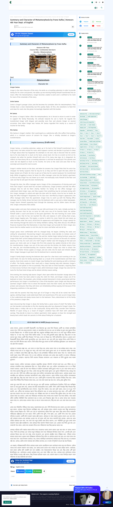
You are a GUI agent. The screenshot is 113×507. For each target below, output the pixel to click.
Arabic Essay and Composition (87, 122)
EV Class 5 (82, 149)
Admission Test (83, 113)
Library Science (83, 218)
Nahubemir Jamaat (84, 235)
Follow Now (70, 461)
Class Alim (82, 138)
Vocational (88, 263)
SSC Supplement (92, 254)
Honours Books (83, 182)
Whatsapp (38, 471)
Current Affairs (83, 141)
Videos (81, 263)
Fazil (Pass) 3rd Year (85, 163)
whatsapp (98, 21)
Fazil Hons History (84, 171)
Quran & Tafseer (97, 246)
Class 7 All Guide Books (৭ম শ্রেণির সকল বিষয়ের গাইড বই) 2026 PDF (94, 40)
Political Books (88, 240)
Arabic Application (92, 116)
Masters (91, 221)
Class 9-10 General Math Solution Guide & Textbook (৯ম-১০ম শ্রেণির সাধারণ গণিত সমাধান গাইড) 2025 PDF (94, 58)
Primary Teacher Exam (85, 243)
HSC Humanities (96, 188)
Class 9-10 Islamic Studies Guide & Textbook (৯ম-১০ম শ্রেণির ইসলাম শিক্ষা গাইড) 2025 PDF (95, 92)
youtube (99, 26)
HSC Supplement (92, 191)
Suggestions (92, 257)
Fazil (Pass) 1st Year (84, 160)
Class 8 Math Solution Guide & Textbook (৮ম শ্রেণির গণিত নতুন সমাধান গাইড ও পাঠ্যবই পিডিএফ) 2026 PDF (95, 84)
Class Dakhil (90, 138)
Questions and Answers (85, 246)
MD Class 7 (97, 227)
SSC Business (95, 249)
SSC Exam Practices (84, 251)
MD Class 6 (89, 227)
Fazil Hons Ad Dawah (93, 166)
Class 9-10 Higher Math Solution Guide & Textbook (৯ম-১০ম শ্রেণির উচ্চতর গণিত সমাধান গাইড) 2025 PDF (94, 67)
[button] (101, 7)
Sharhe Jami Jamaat (84, 249)
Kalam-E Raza (83, 205)
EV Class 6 (89, 149)
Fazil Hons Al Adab (84, 169)
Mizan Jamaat (93, 232)
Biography (82, 130)
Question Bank (96, 243)
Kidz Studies (97, 216)
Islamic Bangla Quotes (85, 196)
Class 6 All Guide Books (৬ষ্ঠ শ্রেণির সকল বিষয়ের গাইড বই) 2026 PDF (94, 74)
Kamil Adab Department (85, 207)
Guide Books (92, 177)
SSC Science (83, 254)
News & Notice (94, 235)
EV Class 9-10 (90, 152)
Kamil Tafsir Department (86, 216)
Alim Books (82, 116)
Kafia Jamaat (93, 202)
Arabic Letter (83, 125)
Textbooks (91, 260)
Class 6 (81, 136)
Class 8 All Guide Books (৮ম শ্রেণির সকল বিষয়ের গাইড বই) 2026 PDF (94, 49)
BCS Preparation (92, 127)
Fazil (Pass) (92, 158)
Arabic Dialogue (83, 119)
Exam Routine (91, 155)
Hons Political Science (94, 182)
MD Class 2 (82, 224)
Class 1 (96, 130)
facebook (86, 26)
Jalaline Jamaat (92, 199)
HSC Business (94, 185)
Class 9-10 (99, 136)
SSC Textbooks (83, 257)
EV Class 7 (96, 149)
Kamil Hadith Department (86, 213)
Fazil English (83, 166)
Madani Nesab (83, 221)
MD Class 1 (97, 221)
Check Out (12, 498)
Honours (96, 180)
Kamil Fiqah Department (86, 210)
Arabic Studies (91, 125)
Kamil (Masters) (93, 205)
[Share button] (44, 471)
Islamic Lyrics (83, 199)
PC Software (99, 238)
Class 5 (98, 133)
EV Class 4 (98, 147)
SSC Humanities (95, 251)
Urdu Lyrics (99, 260)
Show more (72, 485)
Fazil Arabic (94, 163)
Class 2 (81, 133)
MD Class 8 (82, 229)
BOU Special (90, 130)
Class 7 (87, 136)
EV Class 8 (82, 152)
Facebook (21, 471)
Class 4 (92, 133)
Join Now (71, 34)
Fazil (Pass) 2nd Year (97, 160)
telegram (86, 21)
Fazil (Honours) (83, 158)
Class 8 (92, 136)
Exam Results (83, 155)
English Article (18, 17)
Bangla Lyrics (83, 127)
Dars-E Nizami (93, 144)
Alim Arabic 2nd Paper (94, 113)
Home (11, 17)
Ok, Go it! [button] (7, 502)
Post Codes (97, 240)
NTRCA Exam (83, 238)
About (67, 504)
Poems (81, 240)
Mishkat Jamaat (84, 232)
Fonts (99, 174)
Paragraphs (90, 238)
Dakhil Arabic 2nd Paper (95, 141)
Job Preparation (83, 202)
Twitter (30, 471)
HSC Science (83, 191)
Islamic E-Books (97, 196)
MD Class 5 (82, 227)
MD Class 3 (89, 224)
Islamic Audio (93, 194)
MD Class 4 (97, 224)
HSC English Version (84, 188)
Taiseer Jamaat (83, 260)
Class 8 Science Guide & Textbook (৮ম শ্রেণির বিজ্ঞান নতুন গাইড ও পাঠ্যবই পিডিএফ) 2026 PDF (94, 101)
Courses (97, 138)
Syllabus (99, 257)
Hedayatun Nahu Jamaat (86, 180)
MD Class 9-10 (90, 229)
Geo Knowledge (83, 177)
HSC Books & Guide (84, 185)
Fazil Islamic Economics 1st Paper (88, 174)
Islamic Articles (83, 194)
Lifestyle (91, 218)
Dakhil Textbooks (84, 144)
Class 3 (87, 133)
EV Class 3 (91, 147)
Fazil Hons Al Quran (95, 169)
